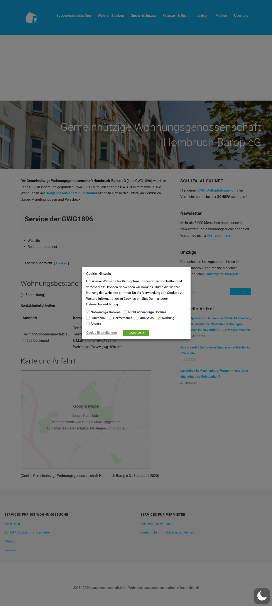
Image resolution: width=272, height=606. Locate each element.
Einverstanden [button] (136, 332)
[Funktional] (88, 318)
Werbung (167, 318)
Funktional (98, 318)
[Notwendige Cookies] (88, 312)
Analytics (147, 318)
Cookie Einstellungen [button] (101, 332)
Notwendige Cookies (106, 312)
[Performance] (110, 318)
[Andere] (88, 323)
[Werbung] (158, 318)
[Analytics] (137, 318)
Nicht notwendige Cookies (147, 312)
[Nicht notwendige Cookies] (125, 312)
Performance (122, 318)
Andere (96, 324)
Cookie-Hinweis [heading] (98, 274)
